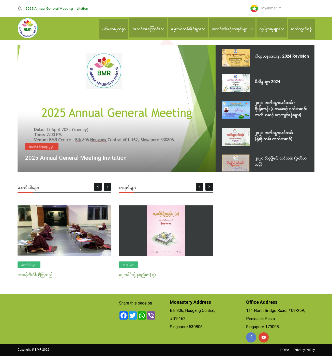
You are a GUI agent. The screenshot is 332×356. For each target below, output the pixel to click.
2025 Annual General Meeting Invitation (57, 8)
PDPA (283, 350)
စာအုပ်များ (128, 265)
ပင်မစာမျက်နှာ (111, 28)
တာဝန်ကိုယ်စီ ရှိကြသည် (35, 274)
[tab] (265, 57)
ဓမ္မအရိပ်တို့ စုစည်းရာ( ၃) (137, 274)
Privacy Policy (304, 350)
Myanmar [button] (263, 8)
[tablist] (265, 108)
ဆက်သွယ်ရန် (301, 28)
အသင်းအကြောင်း (144, 28)
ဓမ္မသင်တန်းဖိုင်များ (184, 28)
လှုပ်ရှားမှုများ (269, 28)
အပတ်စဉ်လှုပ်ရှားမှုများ (42, 146)
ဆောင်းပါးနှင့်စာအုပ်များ (229, 28)
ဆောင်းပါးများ (29, 265)
